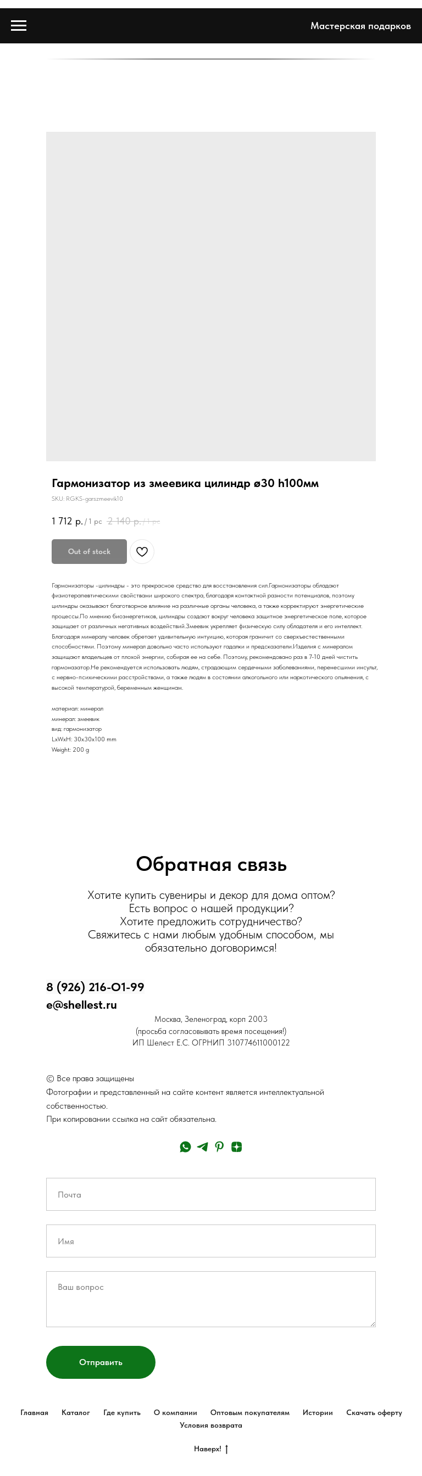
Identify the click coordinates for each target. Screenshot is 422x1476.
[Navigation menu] (18, 25)
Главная (34, 1412)
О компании (175, 1412)
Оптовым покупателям (250, 1412)
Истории (318, 1412)
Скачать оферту (374, 1412)
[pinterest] (219, 1147)
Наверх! (211, 1449)
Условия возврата (211, 1425)
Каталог (76, 1412)
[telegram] (202, 1147)
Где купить (122, 1412)
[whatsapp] (185, 1147)
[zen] (236, 1147)
